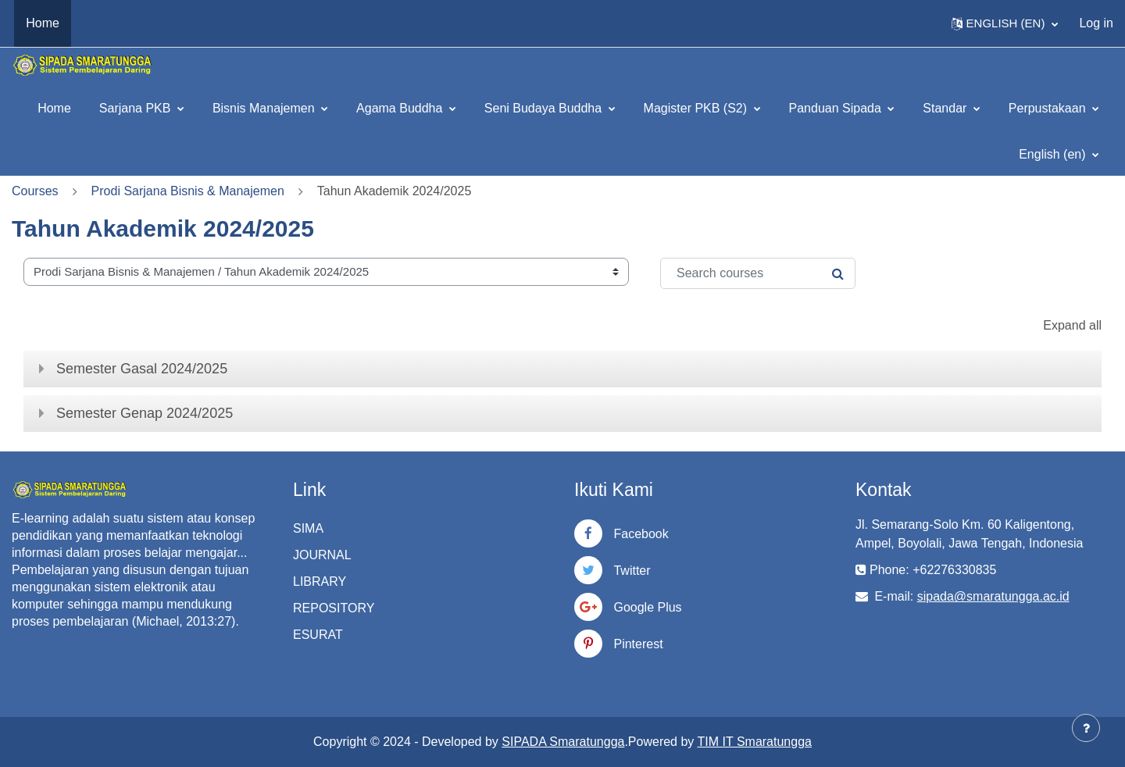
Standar (946, 108)
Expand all (1072, 325)
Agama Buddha (401, 108)
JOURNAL (322, 555)
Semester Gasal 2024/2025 (141, 368)
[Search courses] (757, 273)
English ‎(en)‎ (1054, 154)
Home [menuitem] (42, 23)
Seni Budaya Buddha (544, 108)
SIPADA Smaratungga (563, 741)
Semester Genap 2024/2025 (144, 413)
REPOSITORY (333, 608)
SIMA (308, 528)
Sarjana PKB (136, 108)
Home (54, 108)
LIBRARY (319, 581)
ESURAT (318, 634)
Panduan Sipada (837, 108)
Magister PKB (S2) (697, 108)
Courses (35, 191)
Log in (1096, 23)
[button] (1005, 23)
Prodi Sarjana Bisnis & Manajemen (187, 191)
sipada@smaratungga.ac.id (993, 596)
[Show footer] (1086, 728)
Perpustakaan (1049, 108)
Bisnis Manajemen (265, 108)
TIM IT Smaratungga (755, 741)
